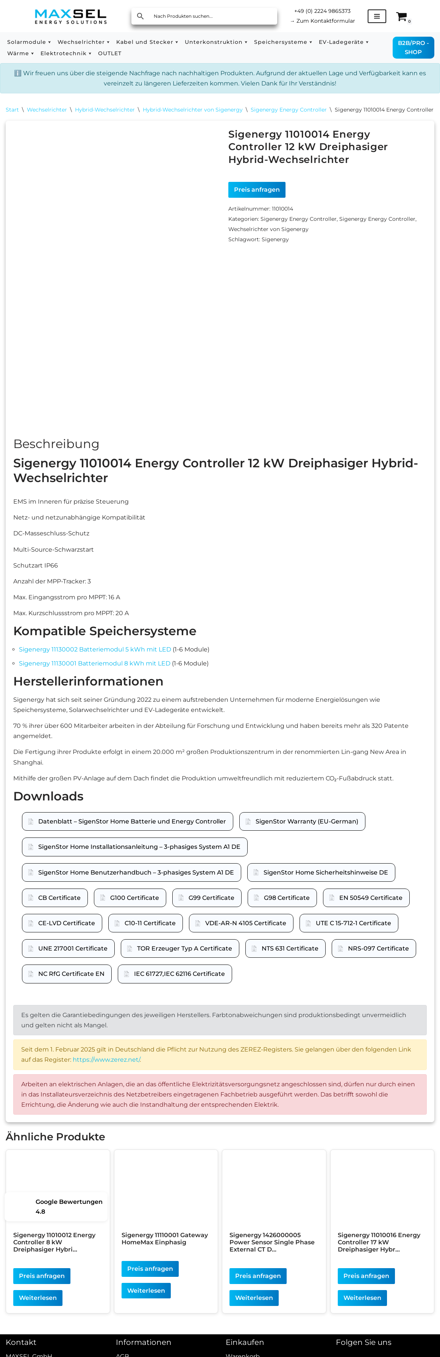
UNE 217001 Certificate (73, 958)
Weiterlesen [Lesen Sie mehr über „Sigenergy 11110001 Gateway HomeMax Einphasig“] (146, 1300)
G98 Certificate (287, 907)
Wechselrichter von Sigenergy (268, 229)
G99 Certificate (211, 907)
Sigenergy (275, 239)
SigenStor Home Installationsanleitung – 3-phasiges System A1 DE (139, 856)
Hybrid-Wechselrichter (105, 109)
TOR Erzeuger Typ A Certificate (184, 958)
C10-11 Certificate (150, 932)
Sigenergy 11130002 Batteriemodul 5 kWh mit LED (95, 658)
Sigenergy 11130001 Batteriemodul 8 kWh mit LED (94, 672)
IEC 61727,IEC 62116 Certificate (179, 983)
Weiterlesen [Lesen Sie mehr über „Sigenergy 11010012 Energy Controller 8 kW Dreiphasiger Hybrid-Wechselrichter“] (38, 1307)
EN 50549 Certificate (371, 907)
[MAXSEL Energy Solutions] (71, 16)
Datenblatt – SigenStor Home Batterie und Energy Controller (132, 830)
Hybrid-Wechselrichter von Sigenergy (193, 109)
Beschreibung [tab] (56, 453)
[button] (49, 42)
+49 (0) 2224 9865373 (322, 11)
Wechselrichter (47, 109)
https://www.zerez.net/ (106, 1069)
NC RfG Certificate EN (71, 983)
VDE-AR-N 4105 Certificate (245, 932)
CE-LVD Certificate (66, 932)
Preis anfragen (257, 189)
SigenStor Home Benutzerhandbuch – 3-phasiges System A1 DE (136, 881)
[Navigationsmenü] (377, 16)
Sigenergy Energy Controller (289, 109)
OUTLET (110, 53)
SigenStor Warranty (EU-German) (307, 830)
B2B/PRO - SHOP (413, 47)
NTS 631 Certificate (290, 958)
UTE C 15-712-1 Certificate (353, 932)
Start (12, 109)
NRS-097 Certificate (378, 958)
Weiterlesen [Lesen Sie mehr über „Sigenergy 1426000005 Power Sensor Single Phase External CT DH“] (254, 1307)
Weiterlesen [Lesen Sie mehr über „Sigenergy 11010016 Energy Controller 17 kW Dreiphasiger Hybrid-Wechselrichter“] (362, 1307)
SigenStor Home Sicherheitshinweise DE (326, 881)
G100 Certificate (134, 907)
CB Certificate (59, 907)
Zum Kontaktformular (322, 21)
